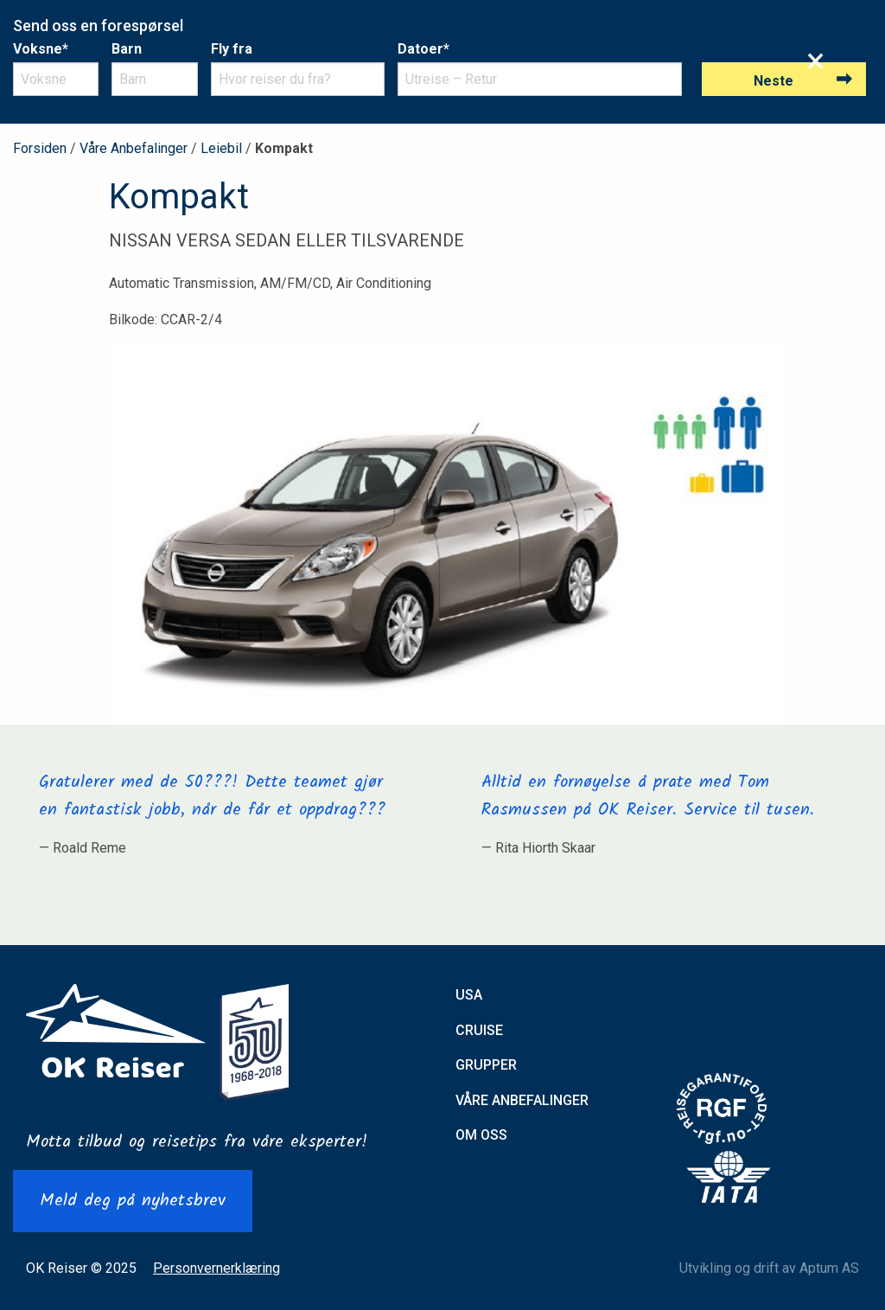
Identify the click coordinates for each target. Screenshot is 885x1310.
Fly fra (231, 49)
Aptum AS (829, 1268)
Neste (773, 81)
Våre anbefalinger (522, 1100)
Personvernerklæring (216, 1268)
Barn (126, 49)
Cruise (479, 1030)
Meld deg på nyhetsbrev (133, 1201)
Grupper (486, 1065)
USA (468, 995)
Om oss (481, 1135)
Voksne (40, 49)
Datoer (423, 49)
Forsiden (40, 148)
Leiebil (221, 148)
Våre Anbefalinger (134, 148)
